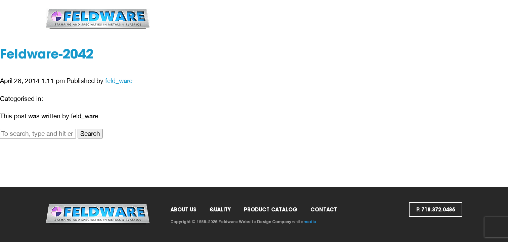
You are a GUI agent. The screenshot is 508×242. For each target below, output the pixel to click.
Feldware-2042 (46, 55)
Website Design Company (265, 221)
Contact (330, 18)
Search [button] (90, 133)
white (304, 221)
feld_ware (118, 80)
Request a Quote (381, 18)
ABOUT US (217, 18)
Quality (254, 18)
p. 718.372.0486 (437, 18)
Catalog (291, 18)
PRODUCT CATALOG (270, 209)
